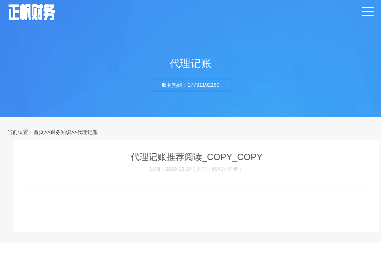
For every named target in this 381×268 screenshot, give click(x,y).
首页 (38, 132)
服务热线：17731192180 (190, 85)
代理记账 (87, 132)
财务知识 (60, 132)
